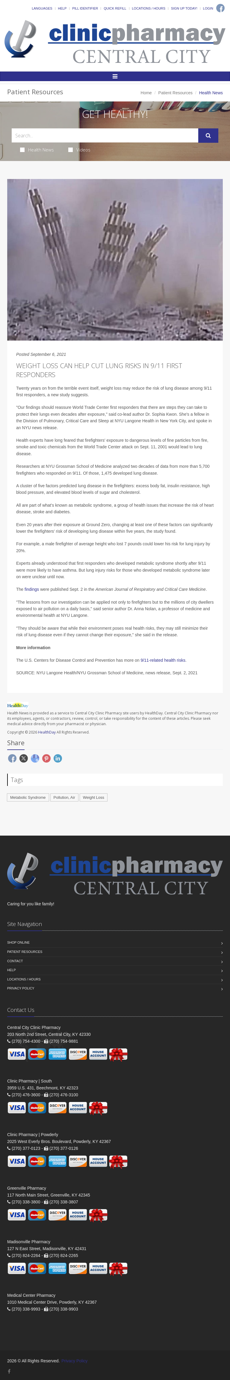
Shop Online (18, 942)
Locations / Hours (149, 8)
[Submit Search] (208, 135)
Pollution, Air (64, 797)
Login (208, 8)
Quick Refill (115, 8)
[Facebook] (220, 8)
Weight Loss (93, 797)
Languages (42, 8)
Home (146, 92)
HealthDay (47, 732)
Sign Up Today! (184, 8)
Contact (15, 961)
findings (32, 589)
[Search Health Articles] (105, 135)
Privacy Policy (20, 988)
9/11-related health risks (163, 660)
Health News (37, 150)
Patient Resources (175, 92)
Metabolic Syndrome (28, 797)
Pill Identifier (85, 8)
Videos (79, 150)
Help (62, 8)
